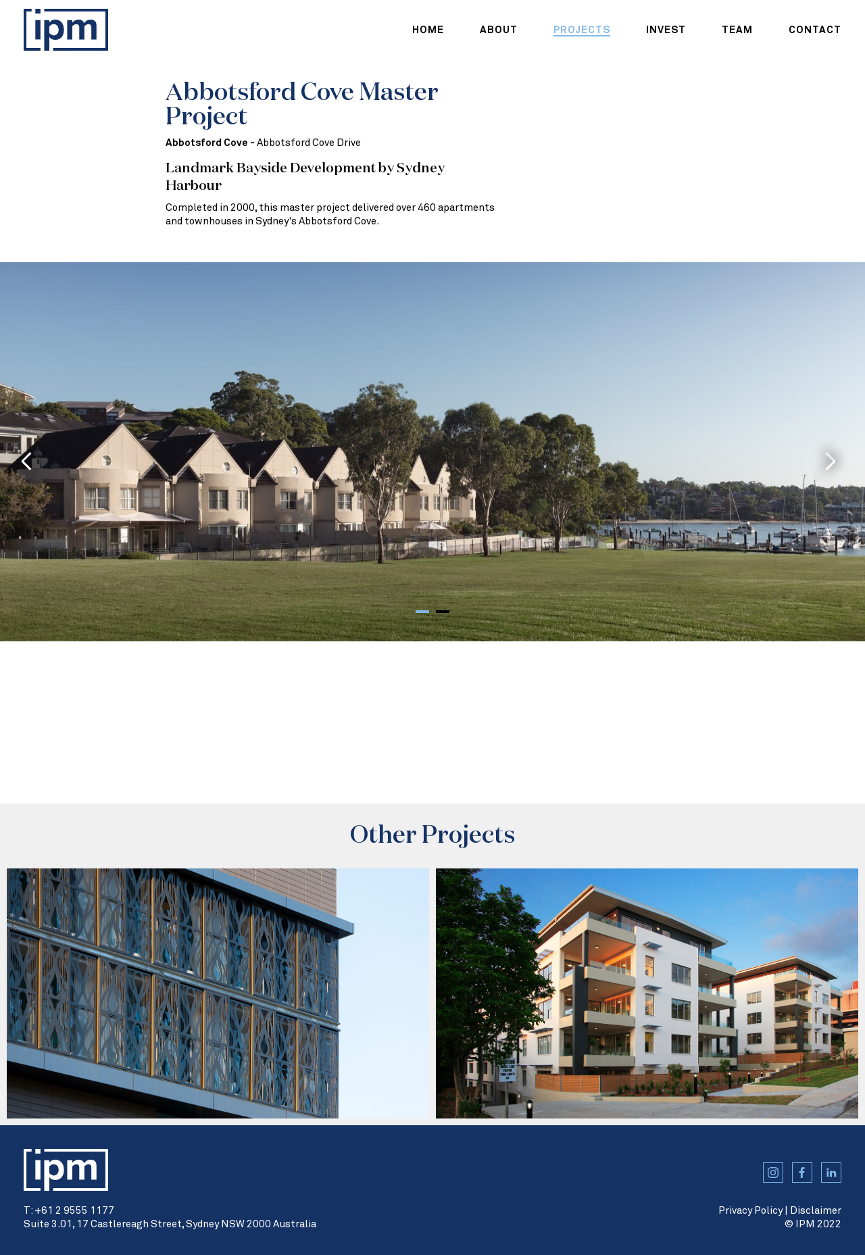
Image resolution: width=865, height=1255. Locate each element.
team (737, 30)
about (499, 30)
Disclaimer (815, 1211)
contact (815, 30)
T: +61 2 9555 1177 (69, 1211)
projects (581, 30)
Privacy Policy (750, 1211)
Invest (666, 30)
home (428, 30)
